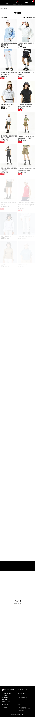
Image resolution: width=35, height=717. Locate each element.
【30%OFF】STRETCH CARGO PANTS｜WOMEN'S (8, 73)
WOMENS (5, 8)
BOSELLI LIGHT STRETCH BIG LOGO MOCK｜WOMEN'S (8, 110)
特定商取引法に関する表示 (24, 709)
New (34, 17)
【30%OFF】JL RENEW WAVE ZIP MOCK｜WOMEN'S (8, 142)
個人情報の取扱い (22, 707)
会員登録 (5, 707)
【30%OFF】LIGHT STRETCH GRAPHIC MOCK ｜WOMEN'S (26, 142)
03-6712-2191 (6, 697)
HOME (1, 8)
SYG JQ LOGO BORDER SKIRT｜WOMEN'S (26, 73)
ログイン (5, 709)
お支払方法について (23, 696)
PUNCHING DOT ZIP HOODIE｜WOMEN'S (26, 44)
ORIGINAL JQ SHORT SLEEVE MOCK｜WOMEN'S (8, 173)
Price (31, 17)
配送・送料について (23, 697)
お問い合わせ (21, 710)
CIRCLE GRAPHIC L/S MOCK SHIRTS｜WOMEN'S (8, 44)
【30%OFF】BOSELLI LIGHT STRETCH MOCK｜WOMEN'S (26, 110)
